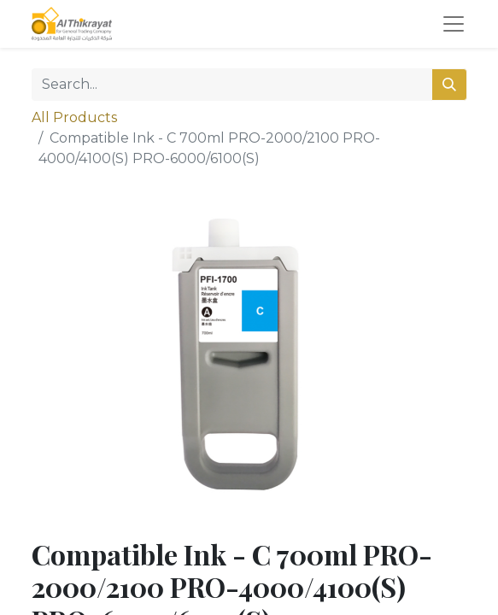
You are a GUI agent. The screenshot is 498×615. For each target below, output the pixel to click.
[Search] (449, 84)
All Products (74, 117)
